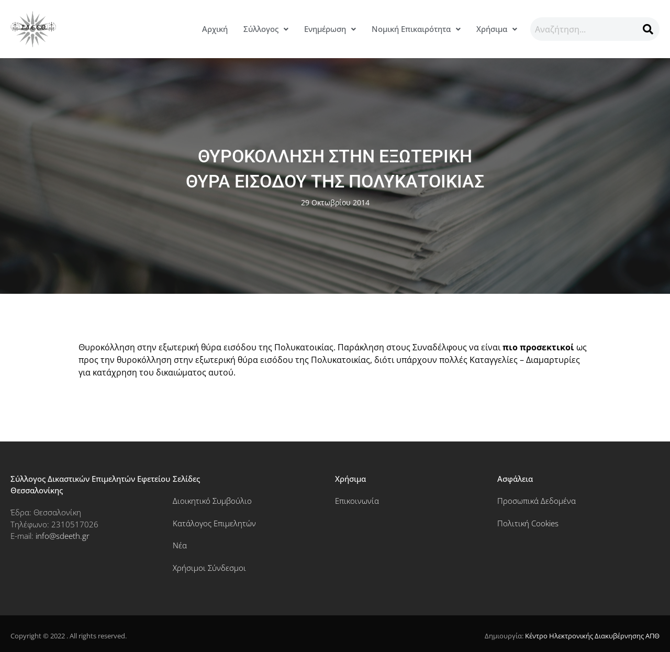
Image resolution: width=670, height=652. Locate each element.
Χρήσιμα (496, 29)
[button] (266, 29)
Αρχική (215, 29)
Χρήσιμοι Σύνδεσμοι (209, 567)
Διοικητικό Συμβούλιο (212, 500)
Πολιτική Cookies (528, 523)
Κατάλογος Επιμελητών (214, 523)
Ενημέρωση (330, 29)
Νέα (180, 545)
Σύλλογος (265, 29)
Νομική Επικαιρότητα (416, 29)
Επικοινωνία (357, 500)
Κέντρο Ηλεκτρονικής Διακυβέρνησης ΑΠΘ (592, 635)
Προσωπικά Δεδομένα (536, 500)
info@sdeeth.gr (63, 536)
